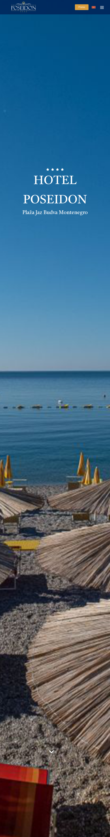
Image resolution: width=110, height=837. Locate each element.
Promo (81, 7)
